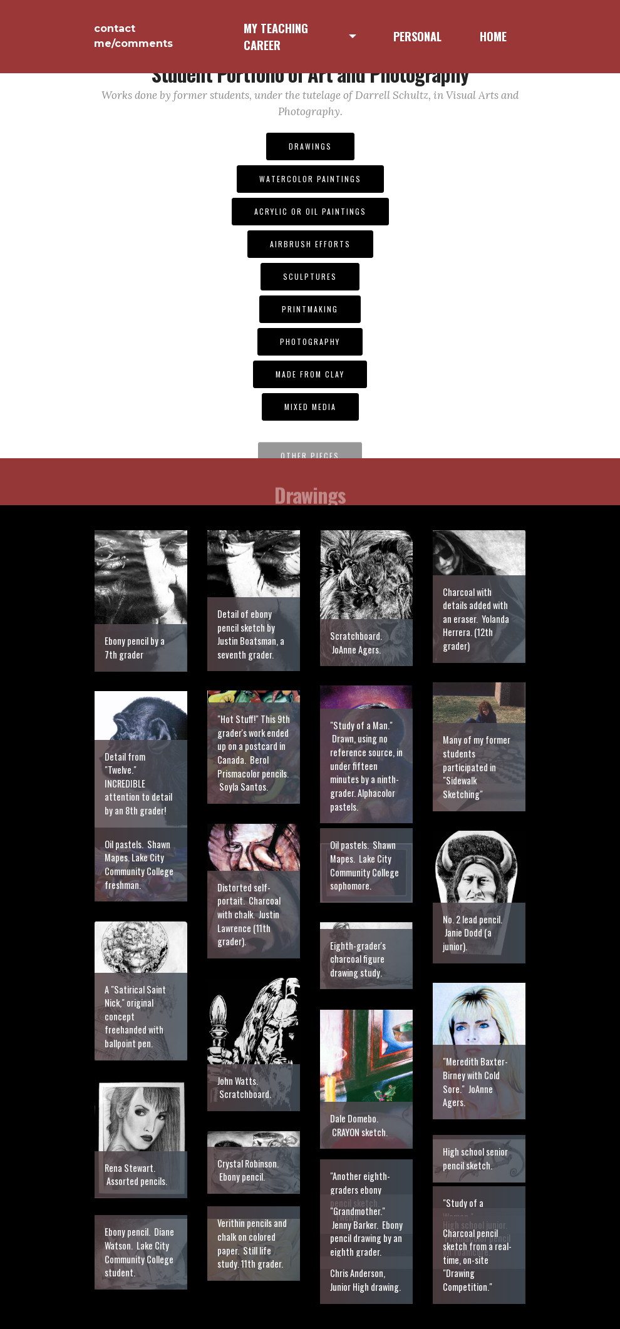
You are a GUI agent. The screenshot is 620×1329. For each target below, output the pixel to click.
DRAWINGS (310, 146)
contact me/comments (133, 36)
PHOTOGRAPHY (310, 341)
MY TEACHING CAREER (276, 36)
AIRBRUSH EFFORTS (310, 244)
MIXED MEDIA (310, 406)
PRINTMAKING (310, 309)
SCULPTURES (310, 276)
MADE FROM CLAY (310, 374)
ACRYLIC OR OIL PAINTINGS (310, 211)
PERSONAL (417, 36)
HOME (493, 36)
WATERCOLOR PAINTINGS (310, 178)
